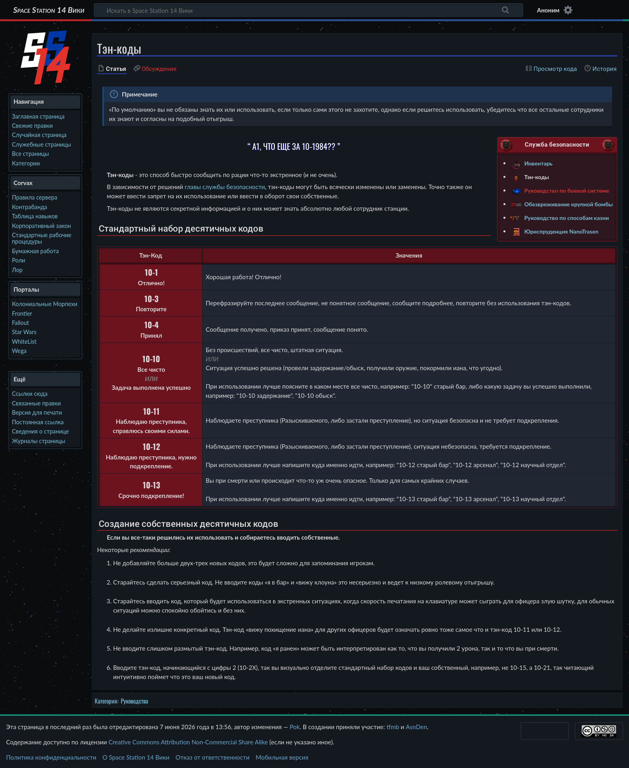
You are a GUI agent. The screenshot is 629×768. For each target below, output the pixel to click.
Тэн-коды (536, 176)
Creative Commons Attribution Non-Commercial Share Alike (188, 742)
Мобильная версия (282, 757)
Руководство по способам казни (566, 217)
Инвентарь (538, 162)
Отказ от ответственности (213, 757)
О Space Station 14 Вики (135, 757)
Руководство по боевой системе (566, 190)
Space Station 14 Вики (48, 10)
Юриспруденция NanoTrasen (561, 231)
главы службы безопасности (225, 186)
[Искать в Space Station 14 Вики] (308, 10)
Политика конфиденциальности (51, 757)
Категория (106, 700)
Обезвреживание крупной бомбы (568, 203)
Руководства (134, 700)
